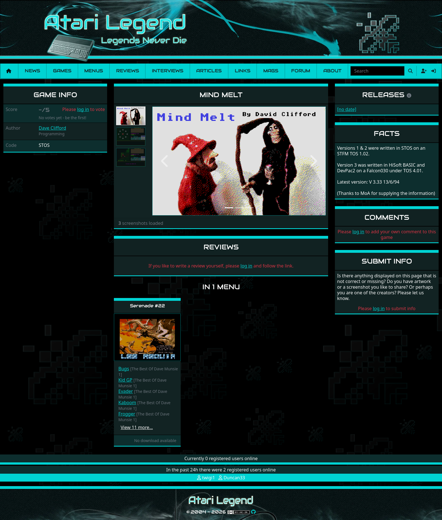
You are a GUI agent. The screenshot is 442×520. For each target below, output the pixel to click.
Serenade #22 (147, 306)
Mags (270, 71)
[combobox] (377, 71)
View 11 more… (137, 427)
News (32, 71)
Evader (125, 391)
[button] (165, 161)
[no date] (346, 109)
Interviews (167, 71)
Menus (93, 71)
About (332, 71)
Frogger (126, 414)
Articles (209, 71)
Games (62, 71)
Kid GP (125, 380)
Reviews (127, 71)
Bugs (123, 368)
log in (83, 109)
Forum (300, 71)
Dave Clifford (52, 128)
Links (242, 71)
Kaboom (127, 402)
